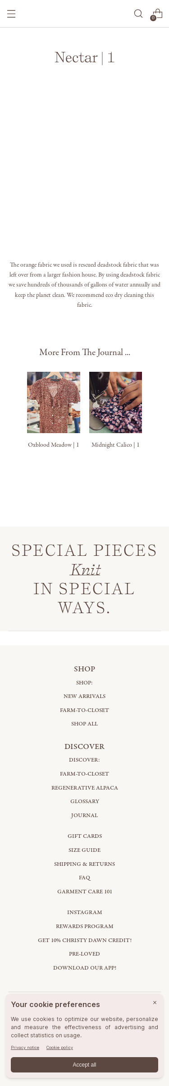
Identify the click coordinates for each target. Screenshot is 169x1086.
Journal (84, 815)
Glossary (84, 801)
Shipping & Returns (84, 864)
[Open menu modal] (11, 14)
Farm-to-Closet (84, 710)
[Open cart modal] (157, 14)
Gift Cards (85, 836)
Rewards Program (85, 926)
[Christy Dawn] (85, 14)
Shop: (84, 683)
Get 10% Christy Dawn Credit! (85, 940)
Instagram (84, 912)
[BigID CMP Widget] (84, 1038)
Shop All (84, 724)
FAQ (84, 878)
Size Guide (84, 850)
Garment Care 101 (84, 892)
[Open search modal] (138, 14)
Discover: (84, 760)
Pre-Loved (84, 954)
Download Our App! (84, 968)
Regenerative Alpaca (84, 788)
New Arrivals (84, 696)
